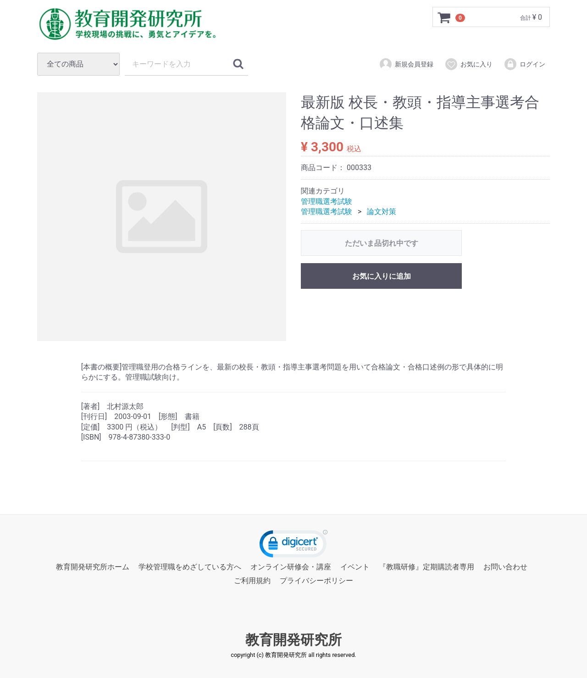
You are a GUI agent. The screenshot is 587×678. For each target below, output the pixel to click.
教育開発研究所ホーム (92, 566)
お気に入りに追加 (381, 276)
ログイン (524, 64)
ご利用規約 (252, 581)
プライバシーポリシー (316, 581)
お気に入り (468, 64)
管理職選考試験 (326, 201)
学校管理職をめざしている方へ (189, 566)
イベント (355, 566)
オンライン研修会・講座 (290, 566)
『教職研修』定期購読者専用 (426, 566)
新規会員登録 (406, 64)
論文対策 (381, 211)
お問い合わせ (505, 566)
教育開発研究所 (293, 640)
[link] (293, 545)
